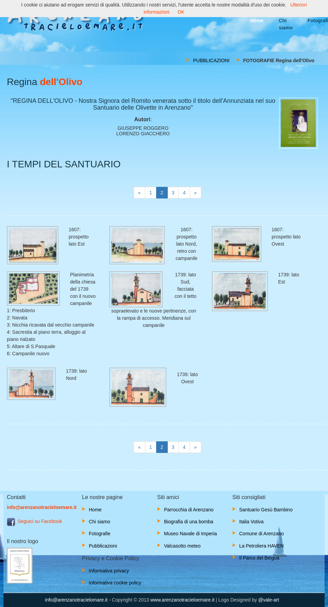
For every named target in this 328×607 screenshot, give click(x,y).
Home (95, 509)
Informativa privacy (109, 571)
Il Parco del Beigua (259, 558)
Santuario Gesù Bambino (265, 509)
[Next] (139, 192)
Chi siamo (99, 521)
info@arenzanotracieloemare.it (42, 507)
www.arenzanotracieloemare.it (182, 600)
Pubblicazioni (103, 546)
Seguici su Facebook (34, 521)
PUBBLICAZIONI (211, 60)
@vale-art (268, 600)
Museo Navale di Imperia (190, 533)
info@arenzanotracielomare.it (76, 600)
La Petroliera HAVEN (261, 546)
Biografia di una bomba (188, 521)
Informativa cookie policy (115, 582)
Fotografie (99, 533)
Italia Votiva (251, 521)
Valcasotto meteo (182, 546)
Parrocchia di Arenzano (189, 509)
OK (181, 12)
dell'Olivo (60, 82)
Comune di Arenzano (261, 533)
